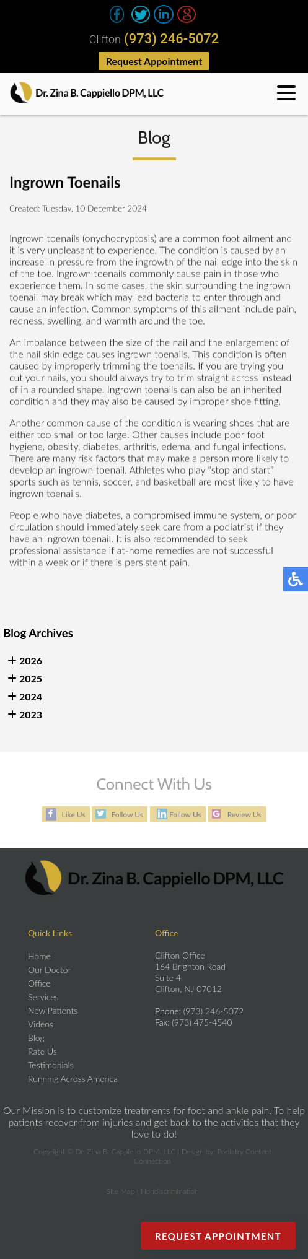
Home (39, 956)
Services (43, 996)
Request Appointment (154, 61)
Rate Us (42, 1051)
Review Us (244, 814)
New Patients (52, 1010)
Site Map (121, 1191)
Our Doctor (49, 969)
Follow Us (127, 814)
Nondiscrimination (170, 1191)
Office (39, 983)
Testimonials (51, 1065)
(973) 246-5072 (171, 39)
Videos (40, 1024)
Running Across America (73, 1078)
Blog (36, 1037)
